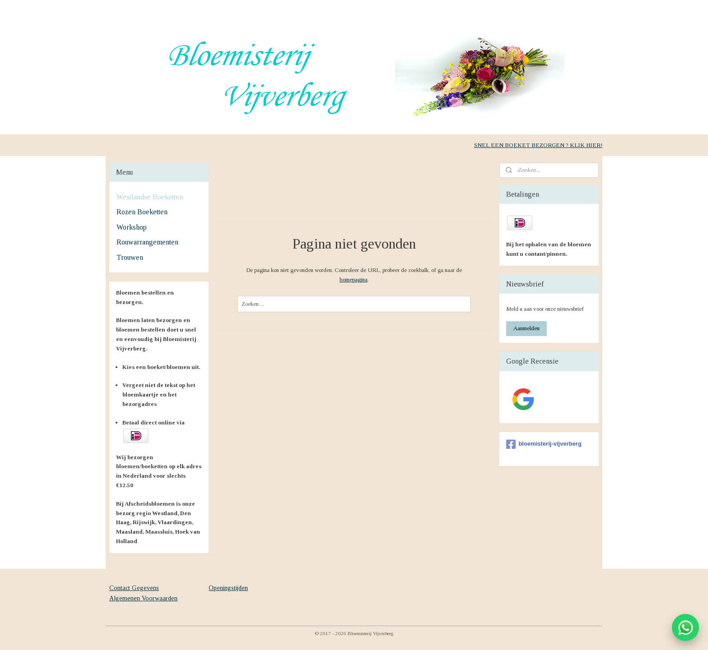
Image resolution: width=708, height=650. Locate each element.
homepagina (353, 279)
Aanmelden (526, 328)
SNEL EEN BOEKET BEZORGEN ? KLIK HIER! (538, 145)
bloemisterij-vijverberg (543, 444)
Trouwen (129, 257)
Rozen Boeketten (142, 212)
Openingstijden (228, 588)
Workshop (131, 227)
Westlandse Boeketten (149, 197)
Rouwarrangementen (147, 242)
